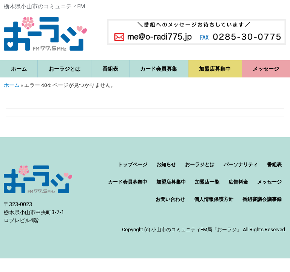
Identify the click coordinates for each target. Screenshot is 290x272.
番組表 (110, 69)
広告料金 (238, 182)
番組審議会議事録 (262, 199)
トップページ (132, 164)
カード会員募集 (158, 69)
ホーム (19, 69)
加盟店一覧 (207, 182)
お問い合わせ (170, 199)
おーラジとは (64, 69)
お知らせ (166, 164)
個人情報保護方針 (213, 199)
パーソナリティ (241, 164)
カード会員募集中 (127, 182)
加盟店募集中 (215, 69)
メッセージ (269, 182)
